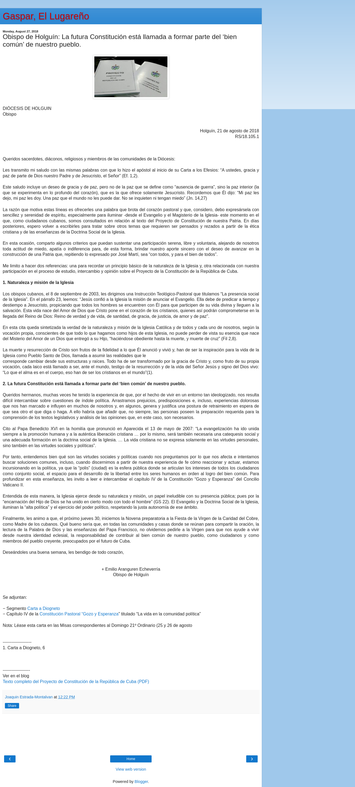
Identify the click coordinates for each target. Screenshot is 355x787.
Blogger (141, 781)
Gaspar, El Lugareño (46, 16)
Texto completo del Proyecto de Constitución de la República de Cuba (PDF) (76, 681)
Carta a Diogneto (43, 608)
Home (131, 759)
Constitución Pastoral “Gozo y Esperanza (79, 614)
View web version (131, 769)
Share (12, 706)
